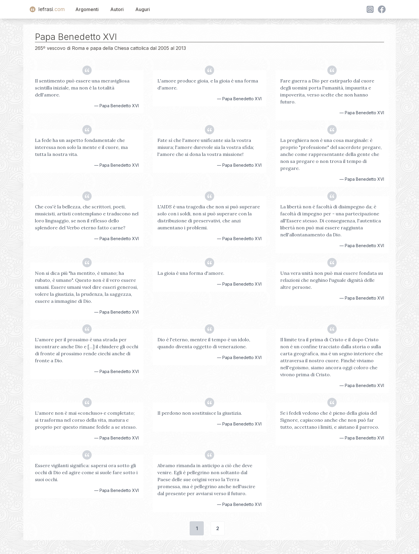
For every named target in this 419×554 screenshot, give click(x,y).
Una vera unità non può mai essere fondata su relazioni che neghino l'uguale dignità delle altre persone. (331, 280)
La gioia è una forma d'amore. (190, 273)
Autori (117, 9)
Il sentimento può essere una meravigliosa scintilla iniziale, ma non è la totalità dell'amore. (82, 88)
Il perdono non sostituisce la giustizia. (199, 413)
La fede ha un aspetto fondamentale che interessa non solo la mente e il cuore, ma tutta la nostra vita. (81, 147)
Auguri (142, 9)
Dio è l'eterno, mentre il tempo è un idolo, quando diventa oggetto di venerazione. (203, 343)
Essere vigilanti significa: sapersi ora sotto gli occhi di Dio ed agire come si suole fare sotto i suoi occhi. (86, 472)
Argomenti (87, 9)
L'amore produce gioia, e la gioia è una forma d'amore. (207, 84)
